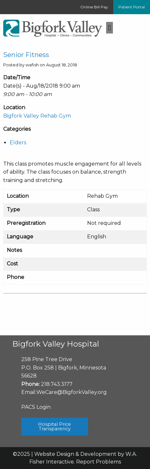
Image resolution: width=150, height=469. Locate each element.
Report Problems (98, 462)
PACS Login (36, 407)
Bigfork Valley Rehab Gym (37, 116)
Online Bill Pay (94, 7)
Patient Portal (131, 7)
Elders (18, 142)
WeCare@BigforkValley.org (71, 392)
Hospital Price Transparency (54, 426)
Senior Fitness (26, 55)
